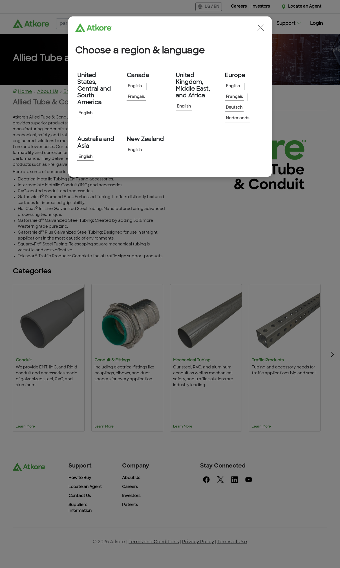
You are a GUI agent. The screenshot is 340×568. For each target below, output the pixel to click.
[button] (261, 27)
